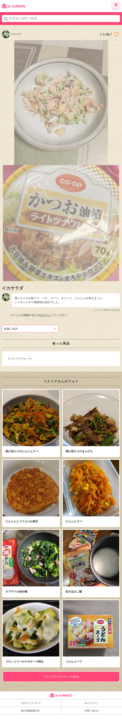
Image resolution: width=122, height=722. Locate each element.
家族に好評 (11, 328)
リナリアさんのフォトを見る (61, 676)
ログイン (45, 315)
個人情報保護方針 (30, 710)
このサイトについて (30, 703)
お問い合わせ (92, 710)
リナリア (11, 34)
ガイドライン (92, 703)
